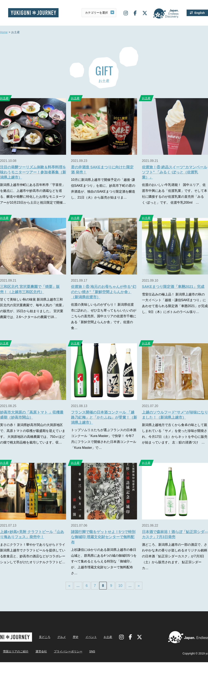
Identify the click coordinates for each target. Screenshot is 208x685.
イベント (91, 637)
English (199, 12)
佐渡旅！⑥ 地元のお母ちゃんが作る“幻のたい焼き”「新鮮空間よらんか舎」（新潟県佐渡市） (103, 292)
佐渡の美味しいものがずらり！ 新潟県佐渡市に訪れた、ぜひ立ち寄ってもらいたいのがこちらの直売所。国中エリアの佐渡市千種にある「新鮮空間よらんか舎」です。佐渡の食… (103, 316)
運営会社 (41, 651)
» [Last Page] (139, 586)
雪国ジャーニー (33, 12)
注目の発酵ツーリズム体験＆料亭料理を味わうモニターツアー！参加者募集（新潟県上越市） (33, 172)
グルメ (61, 637)
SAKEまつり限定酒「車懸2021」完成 (173, 287)
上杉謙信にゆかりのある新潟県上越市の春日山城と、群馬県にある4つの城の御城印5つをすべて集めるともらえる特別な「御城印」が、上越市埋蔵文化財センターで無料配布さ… (104, 561)
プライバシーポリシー (68, 651)
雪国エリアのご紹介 (16, 651)
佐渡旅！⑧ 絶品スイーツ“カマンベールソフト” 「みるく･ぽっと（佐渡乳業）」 (174, 172)
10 (120, 586)
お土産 (75, 98)
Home (4, 32)
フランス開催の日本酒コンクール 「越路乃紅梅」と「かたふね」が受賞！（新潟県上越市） (104, 417)
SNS (92, 651)
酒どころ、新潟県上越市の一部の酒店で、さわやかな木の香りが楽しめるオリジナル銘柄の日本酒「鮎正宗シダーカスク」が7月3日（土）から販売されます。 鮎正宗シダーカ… (174, 556)
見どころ (44, 637)
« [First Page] (69, 586)
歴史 (76, 637)
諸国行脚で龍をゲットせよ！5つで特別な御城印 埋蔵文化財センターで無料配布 (103, 537)
